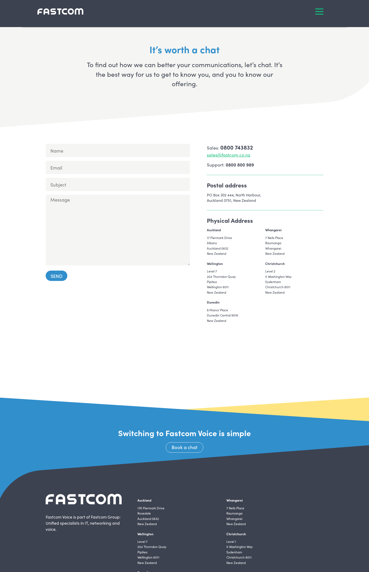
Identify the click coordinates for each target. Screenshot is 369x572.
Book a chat (184, 447)
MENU (319, 11)
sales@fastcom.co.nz (228, 154)
